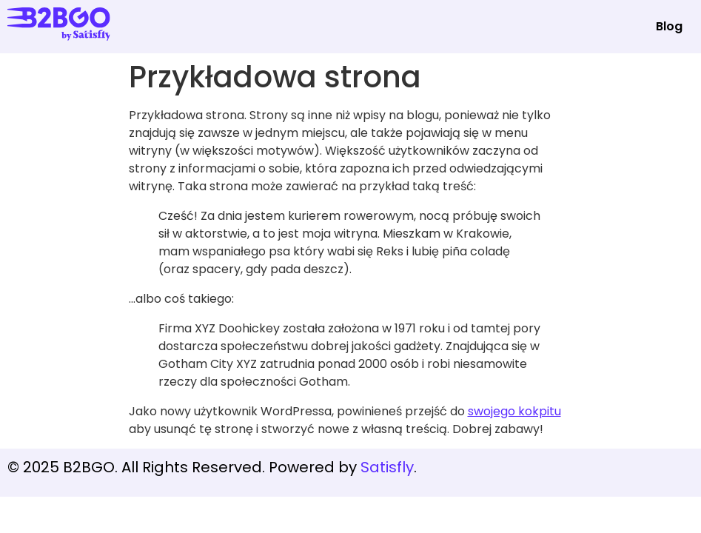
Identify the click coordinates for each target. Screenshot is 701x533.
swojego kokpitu (514, 411)
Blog (669, 26)
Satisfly (387, 467)
